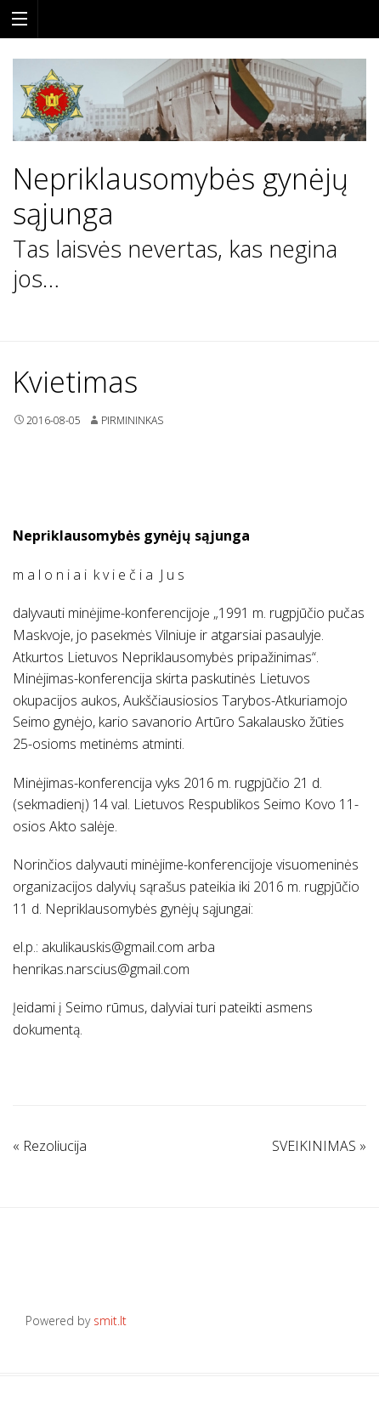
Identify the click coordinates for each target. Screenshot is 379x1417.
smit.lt (110, 1320)
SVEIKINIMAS (319, 1145)
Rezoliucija (50, 1145)
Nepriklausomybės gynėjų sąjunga (180, 196)
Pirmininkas (132, 420)
